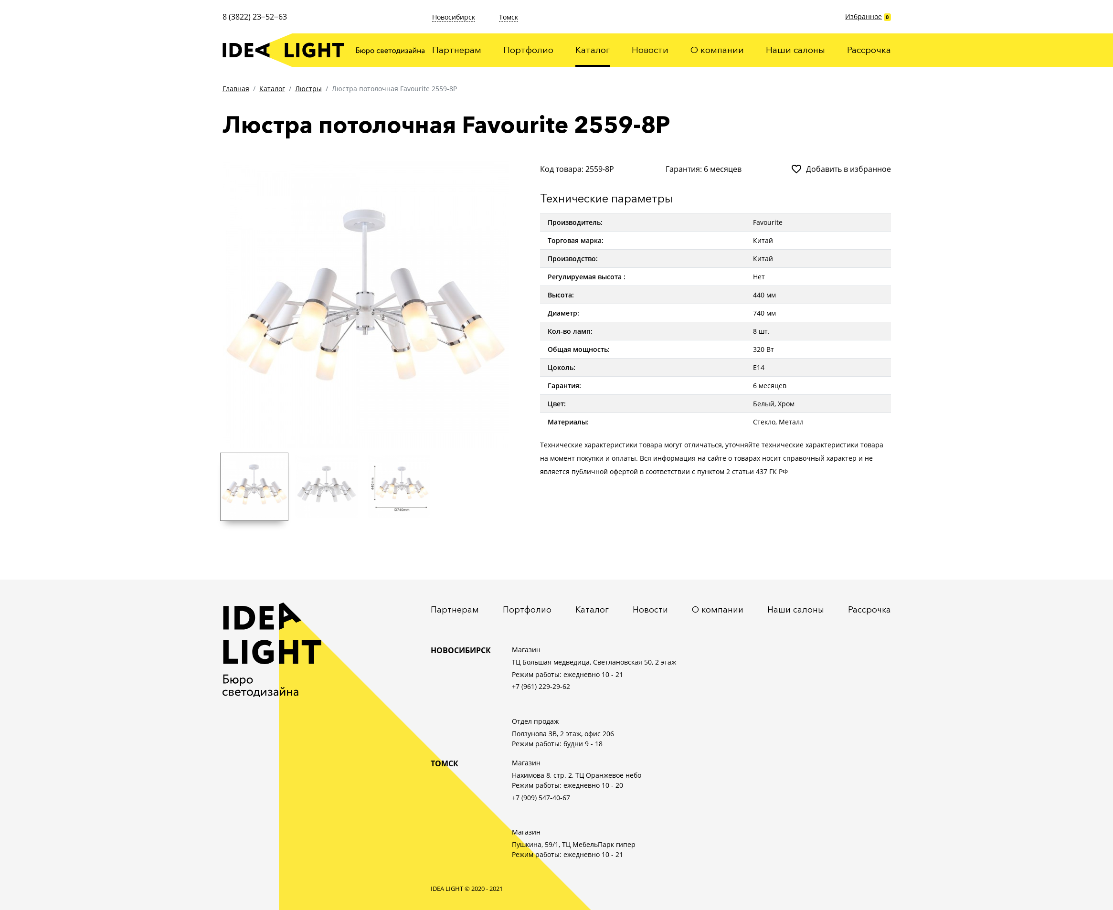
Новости (650, 49)
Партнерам (456, 49)
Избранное (863, 16)
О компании (717, 49)
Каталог (592, 49)
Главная (236, 88)
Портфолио (528, 49)
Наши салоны (795, 49)
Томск (508, 16)
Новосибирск (453, 16)
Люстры (308, 88)
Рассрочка (869, 49)
